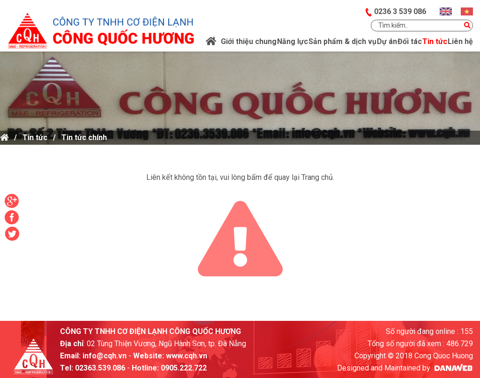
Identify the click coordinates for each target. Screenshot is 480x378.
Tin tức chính (84, 137)
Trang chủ (317, 177)
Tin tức (34, 137)
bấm (254, 177)
